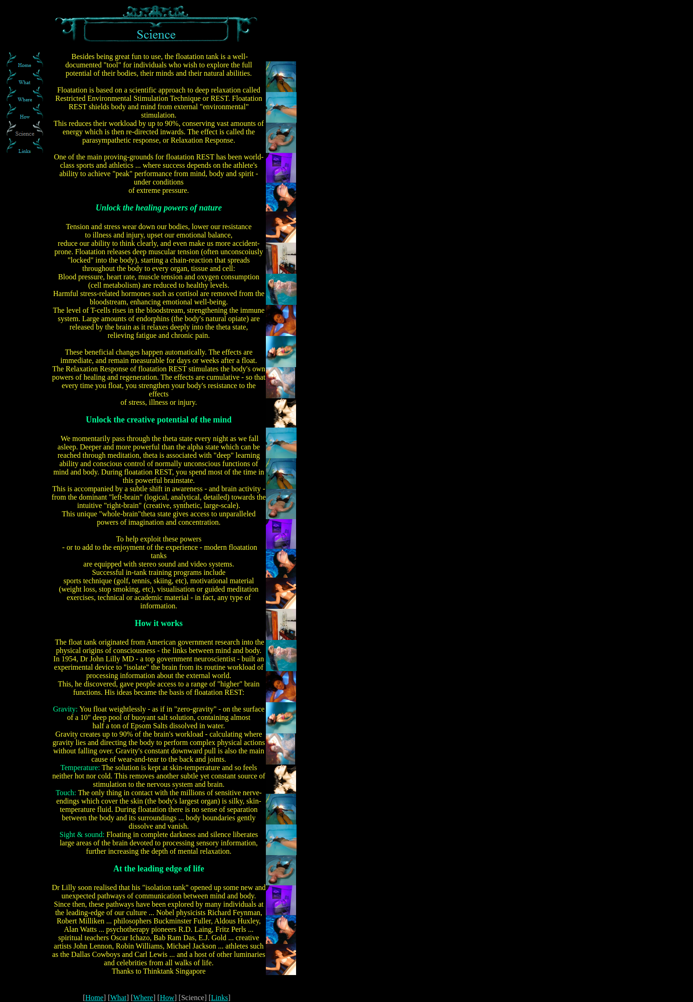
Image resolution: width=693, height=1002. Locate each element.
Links (219, 998)
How (167, 998)
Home (95, 998)
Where (143, 998)
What (118, 998)
